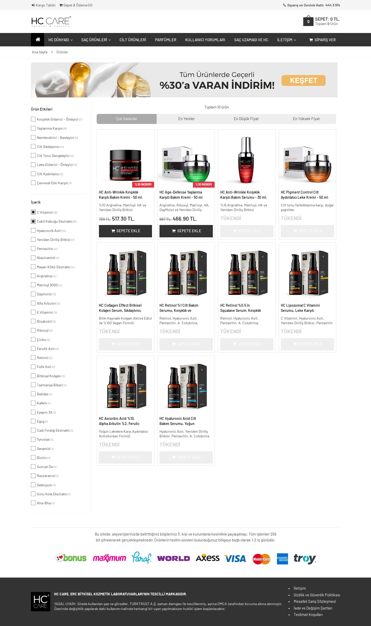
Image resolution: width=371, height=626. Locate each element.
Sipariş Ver (321, 40)
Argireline (43, 275)
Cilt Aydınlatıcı (47, 173)
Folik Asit (43, 366)
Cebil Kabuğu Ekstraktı (53, 221)
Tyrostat (42, 439)
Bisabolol (43, 321)
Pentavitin (44, 248)
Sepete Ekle (125, 231)
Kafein (40, 403)
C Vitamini (44, 212)
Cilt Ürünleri (133, 40)
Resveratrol (44, 475)
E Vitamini (44, 312)
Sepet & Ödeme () (75, 5)
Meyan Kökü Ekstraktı (52, 266)
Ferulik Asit (44, 348)
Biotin (40, 457)
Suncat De (43, 466)
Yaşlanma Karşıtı (48, 128)
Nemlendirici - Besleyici (54, 137)
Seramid (42, 448)
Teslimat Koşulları (308, 615)
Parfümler (165, 40)
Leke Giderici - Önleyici (54, 164)
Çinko (40, 339)
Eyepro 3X (43, 412)
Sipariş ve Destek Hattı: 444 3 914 (311, 5)
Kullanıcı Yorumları (205, 40)
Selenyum (43, 484)
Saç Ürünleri (95, 40)
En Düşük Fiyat (246, 119)
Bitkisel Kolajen (47, 375)
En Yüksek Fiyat (306, 119)
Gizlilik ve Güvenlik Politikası (317, 595)
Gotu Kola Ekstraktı (50, 493)
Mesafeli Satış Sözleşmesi (315, 602)
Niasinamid (45, 257)
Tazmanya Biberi (48, 384)
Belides (41, 393)
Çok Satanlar (126, 119)
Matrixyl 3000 (46, 284)
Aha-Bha (42, 502)
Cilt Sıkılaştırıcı (47, 146)
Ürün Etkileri (42, 109)
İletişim (286, 40)
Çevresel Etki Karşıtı (51, 182)
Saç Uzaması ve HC (251, 40)
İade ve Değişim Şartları (313, 608)
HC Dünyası (60, 40)
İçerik (36, 202)
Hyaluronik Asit (48, 230)
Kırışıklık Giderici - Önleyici (56, 119)
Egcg (39, 421)
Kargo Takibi (43, 5)
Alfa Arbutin (45, 303)
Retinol (41, 357)
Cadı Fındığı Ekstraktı (52, 430)
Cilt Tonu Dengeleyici (52, 155)
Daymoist (43, 294)
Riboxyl (41, 330)
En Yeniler (186, 119)
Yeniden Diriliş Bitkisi (52, 239)
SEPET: (327, 21)
